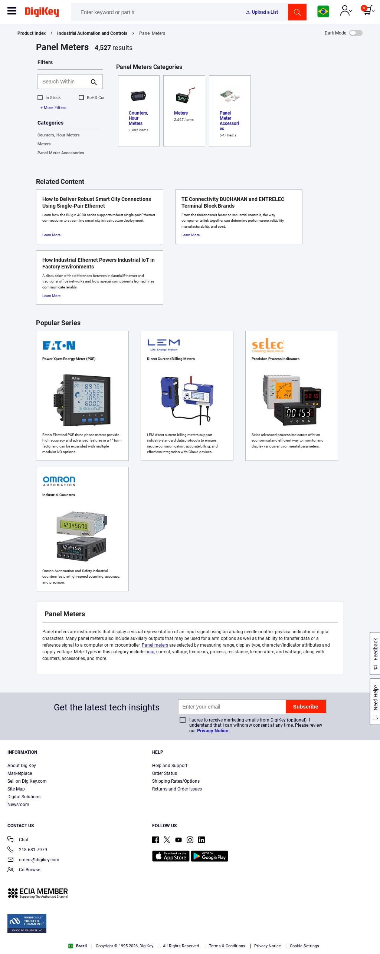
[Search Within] (64, 81)
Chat (18, 840)
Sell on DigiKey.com (27, 781)
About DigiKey (21, 765)
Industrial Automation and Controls (92, 33)
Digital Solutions (23, 796)
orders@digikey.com (33, 860)
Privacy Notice (212, 730)
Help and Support (169, 765)
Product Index (31, 33)
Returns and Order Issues (177, 789)
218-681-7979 (27, 850)
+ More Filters (53, 107)
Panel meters (155, 645)
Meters (44, 144)
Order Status (164, 773)
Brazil (77, 946)
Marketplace (19, 773)
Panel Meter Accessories (60, 153)
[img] (42, 13)
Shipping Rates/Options (176, 781)
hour (149, 651)
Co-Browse (23, 870)
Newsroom (18, 804)
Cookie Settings (304, 946)
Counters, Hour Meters (58, 135)
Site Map (16, 789)
